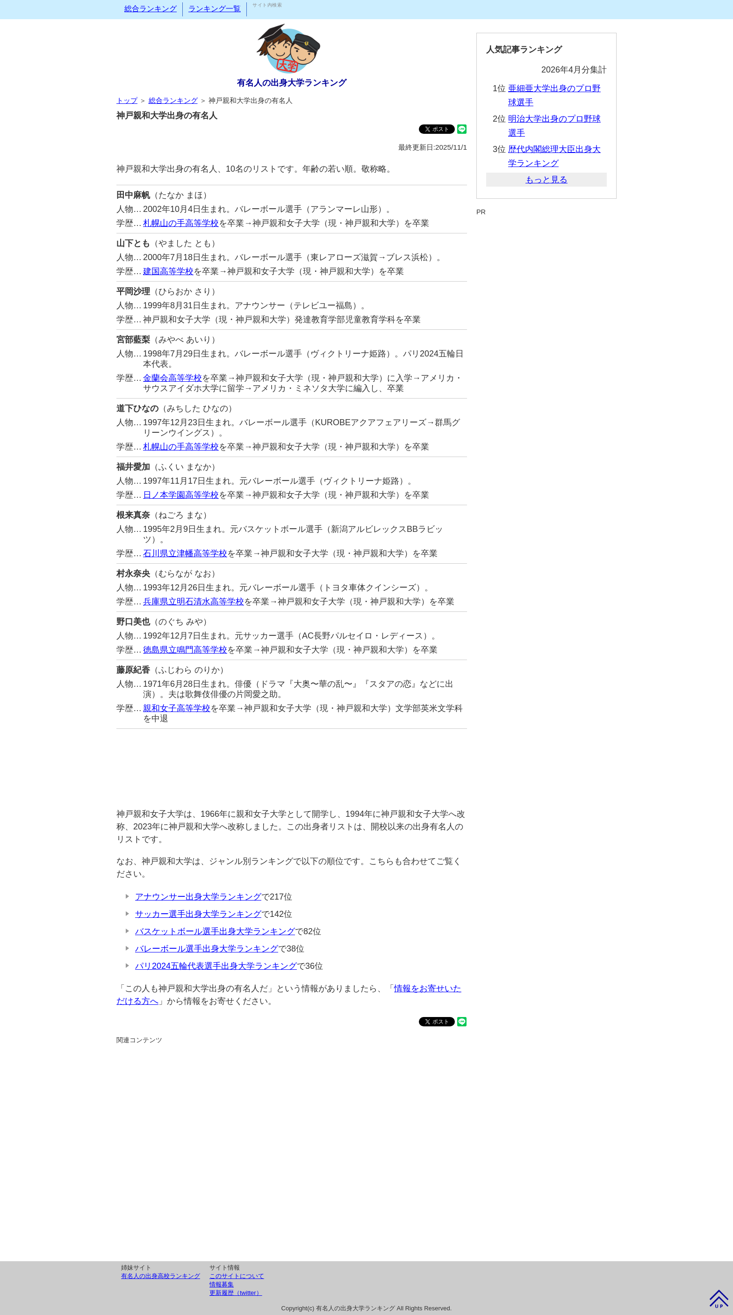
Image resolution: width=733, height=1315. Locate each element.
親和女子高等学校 (176, 708)
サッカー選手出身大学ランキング (198, 914)
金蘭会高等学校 (172, 378)
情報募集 (221, 1284)
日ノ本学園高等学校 (181, 495)
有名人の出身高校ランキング (160, 1275)
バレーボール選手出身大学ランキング (206, 948)
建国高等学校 (168, 271)
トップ (126, 100)
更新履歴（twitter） (235, 1292)
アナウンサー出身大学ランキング (198, 896)
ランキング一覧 (214, 9)
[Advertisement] (291, 764)
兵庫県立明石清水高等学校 (193, 601)
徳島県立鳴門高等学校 (185, 649)
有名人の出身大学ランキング (291, 82)
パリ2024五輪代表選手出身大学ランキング (216, 966)
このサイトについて (236, 1275)
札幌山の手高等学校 (181, 223)
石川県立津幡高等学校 (185, 553)
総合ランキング (150, 9)
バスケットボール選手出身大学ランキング (215, 931)
